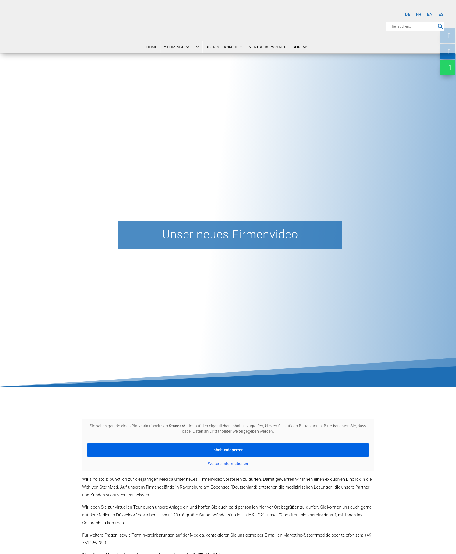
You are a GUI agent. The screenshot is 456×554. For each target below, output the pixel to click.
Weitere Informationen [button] (228, 463)
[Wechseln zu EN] (429, 14)
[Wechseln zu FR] (418, 14)
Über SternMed (224, 47)
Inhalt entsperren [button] (228, 450)
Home (151, 47)
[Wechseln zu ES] (440, 14)
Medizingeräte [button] (181, 47)
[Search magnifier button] (440, 26)
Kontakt (301, 47)
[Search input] (413, 26)
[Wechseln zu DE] (407, 14)
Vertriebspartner (267, 47)
